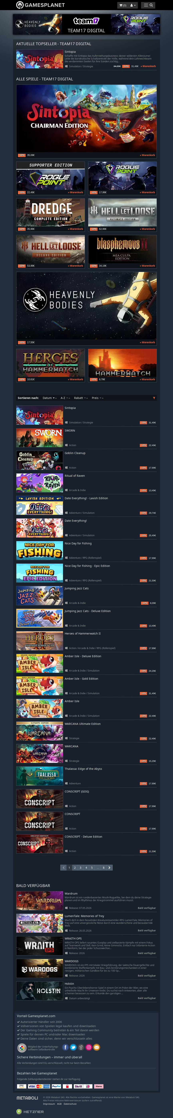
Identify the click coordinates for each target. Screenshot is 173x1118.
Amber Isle (72, 701)
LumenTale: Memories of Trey (84, 916)
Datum (50, 398)
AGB (59, 1103)
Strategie (88, 66)
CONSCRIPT (72, 814)
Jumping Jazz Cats (77, 588)
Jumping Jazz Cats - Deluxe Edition (88, 611)
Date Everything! (76, 520)
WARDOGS (72, 961)
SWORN (70, 430)
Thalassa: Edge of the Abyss (83, 769)
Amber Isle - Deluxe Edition (83, 656)
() (122, 5)
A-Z (65, 398)
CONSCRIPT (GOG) (77, 791)
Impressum (49, 1103)
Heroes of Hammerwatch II (83, 633)
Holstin (69, 983)
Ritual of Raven (75, 476)
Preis (97, 398)
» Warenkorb (148, 66)
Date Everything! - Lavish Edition (86, 498)
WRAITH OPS (73, 938)
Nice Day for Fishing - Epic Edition (87, 566)
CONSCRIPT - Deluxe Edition (83, 836)
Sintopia (70, 52)
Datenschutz (70, 1103)
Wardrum (71, 893)
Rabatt (81, 398)
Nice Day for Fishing (78, 543)
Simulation (75, 66)
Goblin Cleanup (75, 453)
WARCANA (71, 746)
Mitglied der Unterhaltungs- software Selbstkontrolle (43, 1048)
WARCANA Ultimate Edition (83, 724)
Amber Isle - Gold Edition (81, 678)
